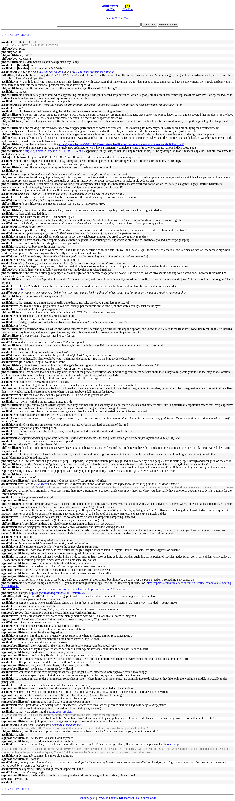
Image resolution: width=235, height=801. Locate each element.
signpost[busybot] (12, 569)
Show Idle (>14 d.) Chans (117, 17)
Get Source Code (146, 797)
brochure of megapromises (67, 724)
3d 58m (110, 9)
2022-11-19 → (29, 35)
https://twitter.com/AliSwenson (106, 589)
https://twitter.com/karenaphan (64, 589)
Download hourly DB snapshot (115, 797)
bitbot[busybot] (11, 596)
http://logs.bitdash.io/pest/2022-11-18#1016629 (57, 592)
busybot (6, 45)
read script (173, 744)
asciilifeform (110, 6)
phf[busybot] (9, 48)
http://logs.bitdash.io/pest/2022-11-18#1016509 (53, 150)
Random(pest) (87, 797)
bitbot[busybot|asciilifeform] (19, 75)
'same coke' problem (60, 711)
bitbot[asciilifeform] (14, 157)
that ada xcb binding (51, 71)
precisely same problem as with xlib (93, 71)
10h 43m (127, 9)
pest (127, 5)
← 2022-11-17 (10, 35)
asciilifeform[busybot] (15, 65)
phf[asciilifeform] (12, 55)
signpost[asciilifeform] (15, 480)
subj (21, 289)
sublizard (41, 484)
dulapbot (6, 487)
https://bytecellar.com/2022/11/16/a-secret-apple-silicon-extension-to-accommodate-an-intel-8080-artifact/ (121, 144)
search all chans (168, 24)
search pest (149, 24)
